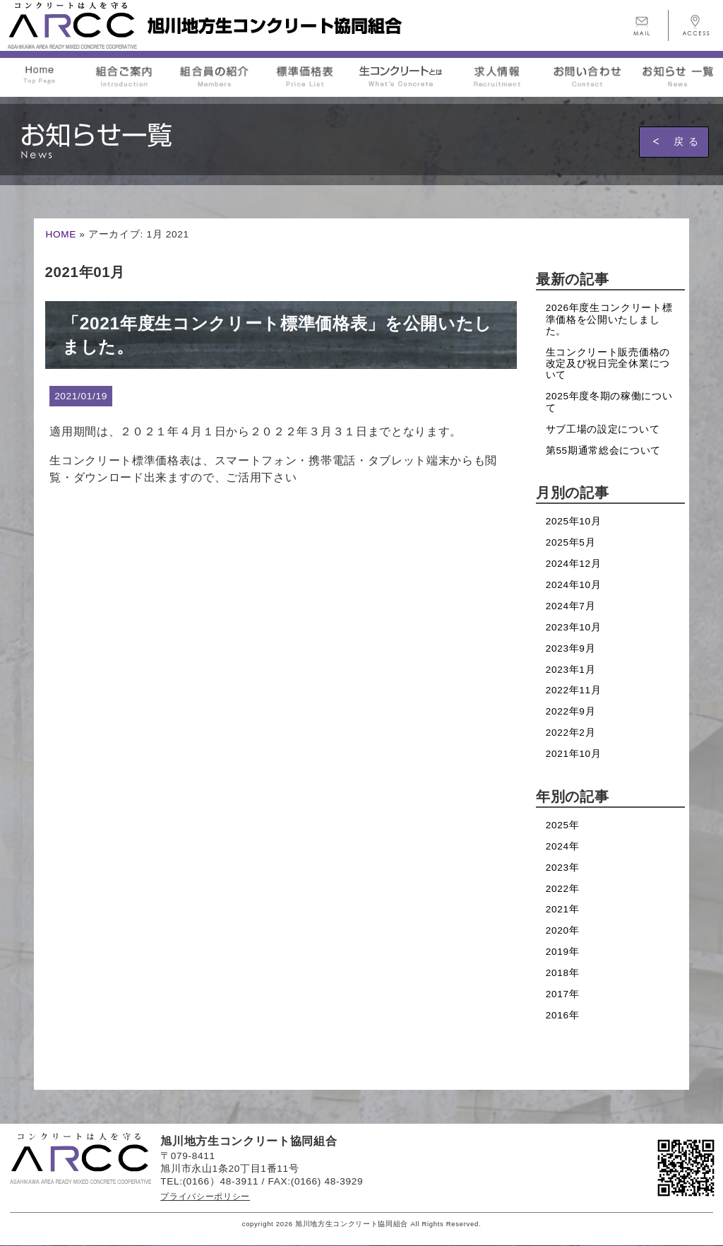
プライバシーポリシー (205, 1196)
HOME (60, 234)
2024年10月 (574, 585)
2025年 (563, 825)
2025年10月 (574, 521)
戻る (688, 141)
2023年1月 (571, 669)
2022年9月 (571, 711)
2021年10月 (574, 753)
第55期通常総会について (603, 450)
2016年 (563, 1015)
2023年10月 (574, 627)
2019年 (563, 951)
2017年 (563, 994)
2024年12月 (574, 563)
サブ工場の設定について (602, 429)
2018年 (563, 973)
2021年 (563, 909)
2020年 (563, 930)
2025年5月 (571, 542)
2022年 (563, 888)
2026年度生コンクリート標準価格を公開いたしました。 (609, 319)
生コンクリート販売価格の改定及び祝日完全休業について (608, 364)
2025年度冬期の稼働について (609, 402)
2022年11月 (574, 690)
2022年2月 (571, 732)
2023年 (563, 867)
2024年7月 (571, 606)
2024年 (563, 846)
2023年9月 (571, 648)
